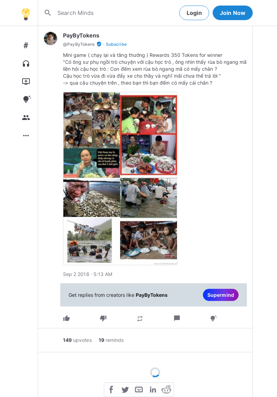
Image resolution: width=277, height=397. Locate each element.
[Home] (25, 13)
